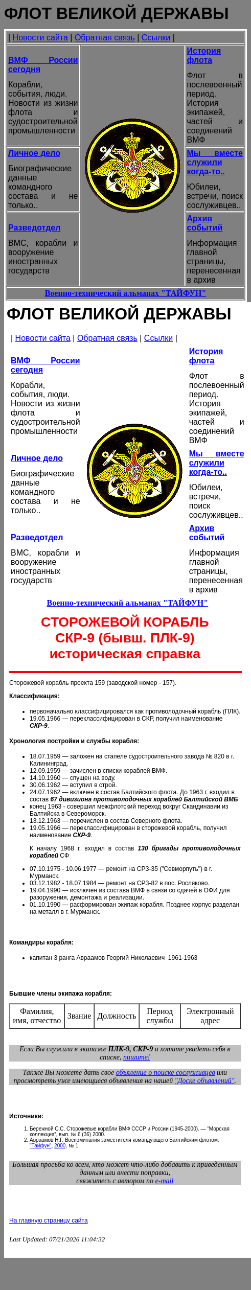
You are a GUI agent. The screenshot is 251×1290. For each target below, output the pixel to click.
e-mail (164, 1181)
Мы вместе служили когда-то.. (215, 162)
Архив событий (205, 223)
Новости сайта (40, 37)
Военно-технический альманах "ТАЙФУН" (126, 293)
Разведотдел (34, 227)
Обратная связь (105, 37)
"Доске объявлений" (205, 1081)
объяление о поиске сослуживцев (165, 1072)
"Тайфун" (41, 1145)
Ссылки (156, 37)
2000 (59, 1145)
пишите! (136, 1057)
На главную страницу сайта (48, 1220)
